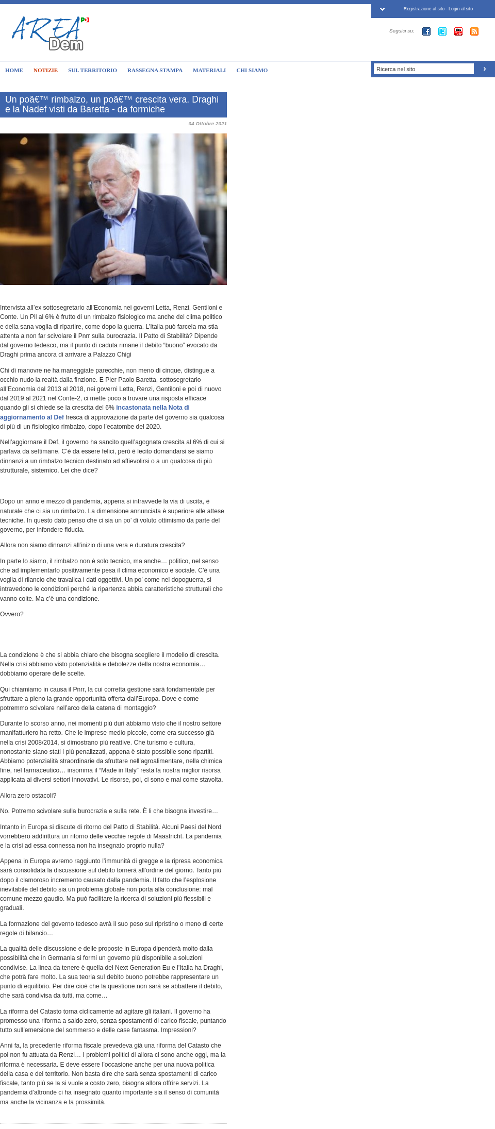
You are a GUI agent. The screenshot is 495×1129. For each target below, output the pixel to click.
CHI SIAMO (252, 70)
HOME (14, 70)
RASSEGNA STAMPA (155, 70)
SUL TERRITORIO (92, 70)
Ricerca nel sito (395, 69)
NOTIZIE (46, 70)
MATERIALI (209, 70)
